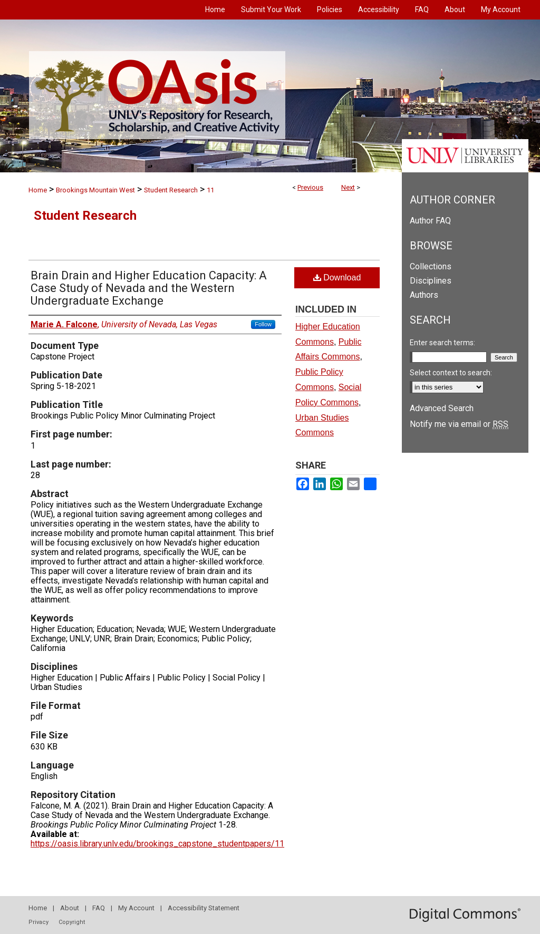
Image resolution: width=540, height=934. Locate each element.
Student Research (171, 190)
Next (348, 187)
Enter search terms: (442, 342)
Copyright (72, 922)
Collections (430, 266)
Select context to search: (451, 372)
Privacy (38, 922)
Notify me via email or (459, 424)
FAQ (98, 908)
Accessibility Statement (203, 908)
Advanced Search (442, 408)
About (69, 908)
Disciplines (430, 281)
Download (337, 277)
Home (37, 190)
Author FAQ (430, 221)
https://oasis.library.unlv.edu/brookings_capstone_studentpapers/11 (157, 844)
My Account (136, 908)
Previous (310, 187)
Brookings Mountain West (95, 190)
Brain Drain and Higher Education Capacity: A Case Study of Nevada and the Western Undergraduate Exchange (149, 288)
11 (210, 190)
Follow (263, 324)
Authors (424, 295)
